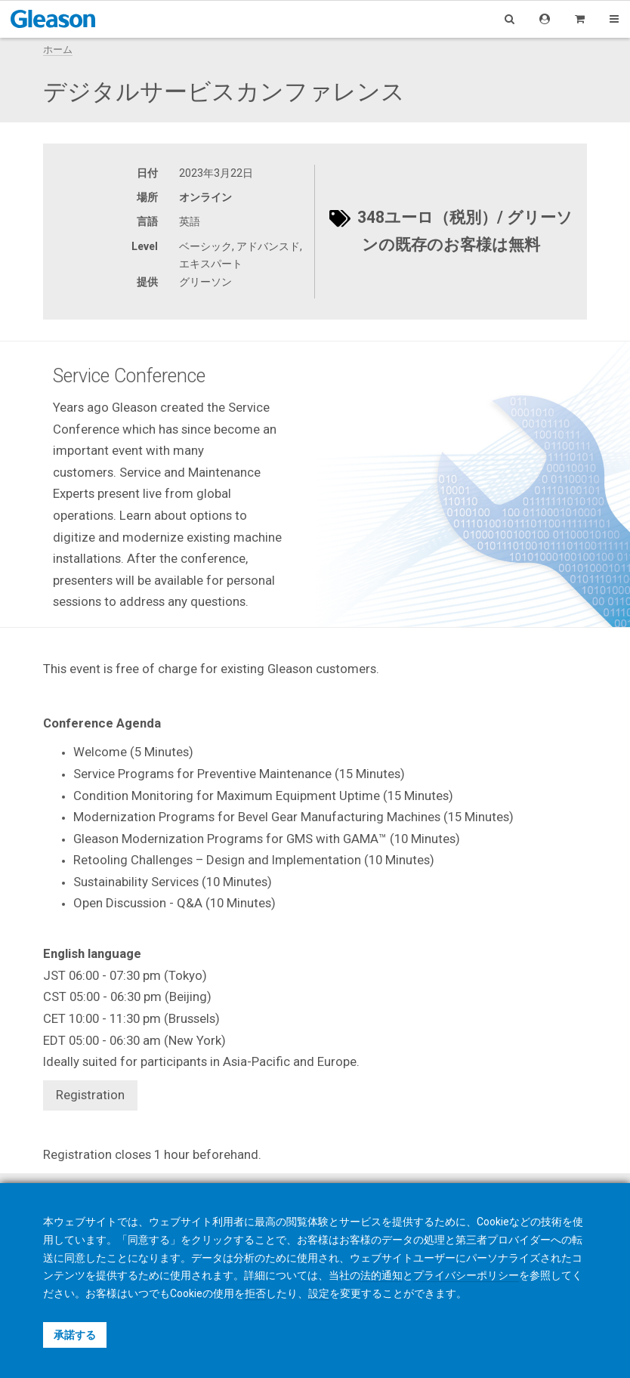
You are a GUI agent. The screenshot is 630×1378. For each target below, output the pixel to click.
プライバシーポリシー (466, 1275)
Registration (90, 1094)
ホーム (58, 49)
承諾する (75, 1335)
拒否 (255, 1293)
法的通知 (381, 1275)
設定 (318, 1293)
